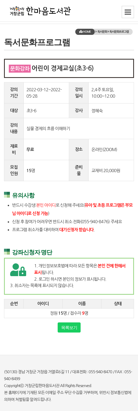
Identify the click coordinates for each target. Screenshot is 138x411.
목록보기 (69, 327)
